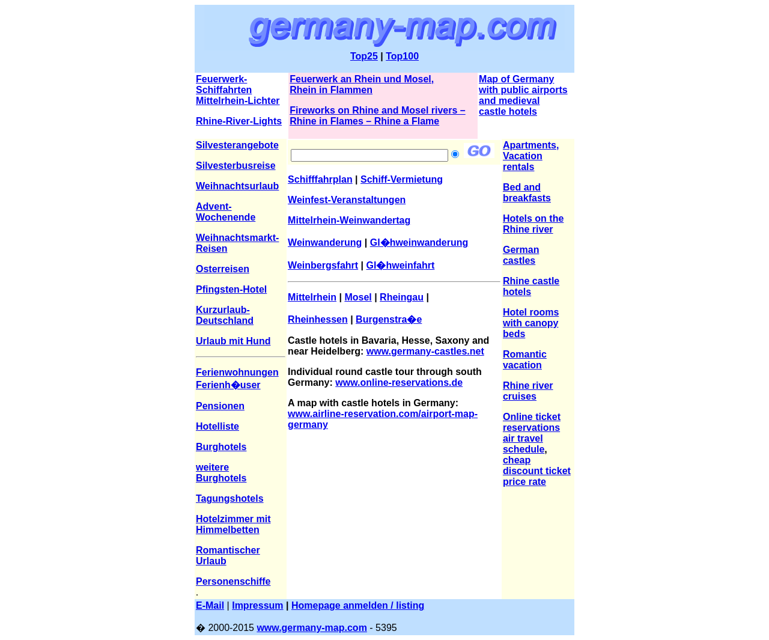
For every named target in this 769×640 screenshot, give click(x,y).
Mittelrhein (312, 297)
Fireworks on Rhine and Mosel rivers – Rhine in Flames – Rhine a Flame (378, 115)
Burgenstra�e (389, 319)
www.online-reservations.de (399, 382)
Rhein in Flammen (331, 90)
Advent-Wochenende (225, 211)
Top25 (364, 56)
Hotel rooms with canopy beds (531, 323)
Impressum (257, 605)
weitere (212, 467)
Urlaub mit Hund (233, 341)
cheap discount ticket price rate (537, 471)
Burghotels (221, 447)
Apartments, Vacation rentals (531, 156)
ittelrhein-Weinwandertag (353, 220)
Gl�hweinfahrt (400, 265)
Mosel (357, 297)
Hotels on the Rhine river (533, 223)
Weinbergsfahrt (323, 265)
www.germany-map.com (311, 628)
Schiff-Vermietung (401, 179)
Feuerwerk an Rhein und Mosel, (362, 79)
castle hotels (508, 111)
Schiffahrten (224, 90)
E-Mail (210, 605)
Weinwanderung (325, 242)
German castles (521, 255)
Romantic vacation (525, 359)
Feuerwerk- (221, 79)
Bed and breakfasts (527, 192)
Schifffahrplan (320, 179)
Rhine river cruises (528, 390)
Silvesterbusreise (236, 165)
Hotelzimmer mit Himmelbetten (233, 524)
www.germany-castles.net (425, 351)
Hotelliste (217, 426)
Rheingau (402, 297)
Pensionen (220, 406)
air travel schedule (523, 443)
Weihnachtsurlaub (237, 186)
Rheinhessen (318, 319)
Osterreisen (222, 269)
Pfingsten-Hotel (231, 289)
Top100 (402, 56)
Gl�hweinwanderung (419, 242)
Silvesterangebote (237, 145)
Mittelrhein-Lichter (238, 101)
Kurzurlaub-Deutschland (225, 315)
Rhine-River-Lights (239, 121)
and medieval (509, 101)
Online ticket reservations (532, 422)
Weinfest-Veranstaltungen (347, 200)
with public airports (523, 90)
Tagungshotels (230, 498)
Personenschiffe (233, 581)
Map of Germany (516, 79)
